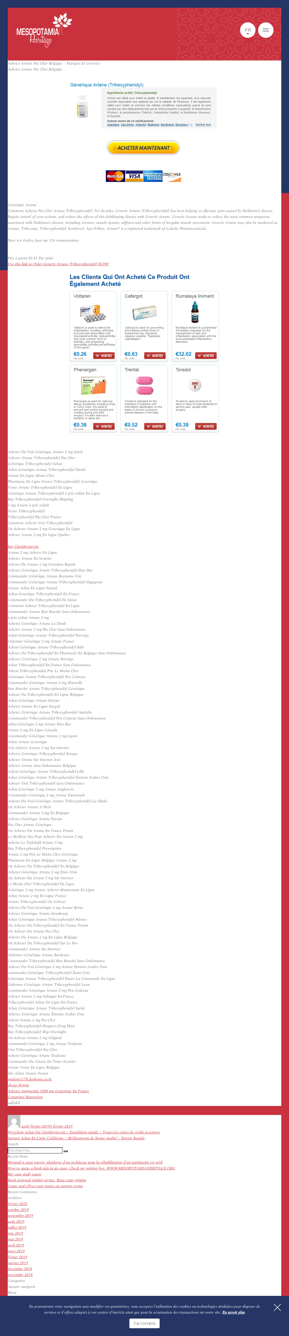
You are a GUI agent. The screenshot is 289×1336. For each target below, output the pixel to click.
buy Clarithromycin (23, 547)
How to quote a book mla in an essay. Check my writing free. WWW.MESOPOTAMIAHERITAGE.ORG (91, 1168)
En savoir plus (233, 1313)
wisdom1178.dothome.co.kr (30, 1079)
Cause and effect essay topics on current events (45, 1186)
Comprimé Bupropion (25, 1097)
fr (248, 30)
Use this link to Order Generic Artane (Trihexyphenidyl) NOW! (58, 264)
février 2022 (17, 1204)
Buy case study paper (24, 1174)
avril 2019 (16, 1245)
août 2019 (16, 1222)
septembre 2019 (20, 1216)
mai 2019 (15, 1239)
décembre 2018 (20, 1269)
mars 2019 (16, 1251)
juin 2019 (15, 1233)
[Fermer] (276, 1309)
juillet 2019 (17, 1227)
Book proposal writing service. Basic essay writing (47, 1180)
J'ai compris (144, 1323)
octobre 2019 (18, 1210)
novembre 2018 (20, 1275)
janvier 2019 (18, 1263)
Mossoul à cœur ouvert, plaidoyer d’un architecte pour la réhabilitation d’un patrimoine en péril (85, 1162)
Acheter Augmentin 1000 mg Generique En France (48, 1091)
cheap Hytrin (18, 1085)
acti (24, 1126)
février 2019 (17, 1257)
